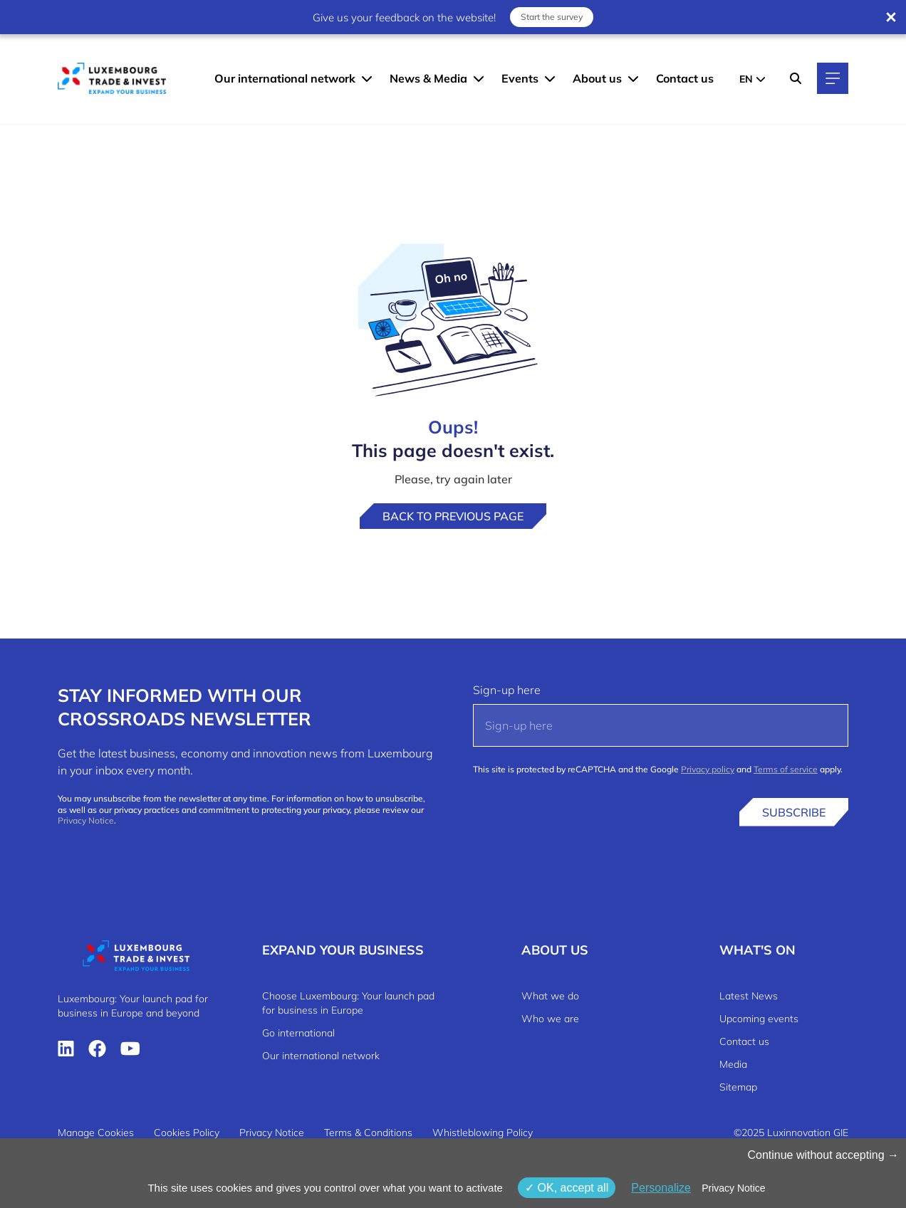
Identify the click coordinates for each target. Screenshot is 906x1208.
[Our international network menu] (367, 78)
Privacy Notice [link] (733, 1188)
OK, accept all (566, 1188)
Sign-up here (507, 690)
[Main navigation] (832, 78)
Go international (298, 1032)
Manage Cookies (96, 1132)
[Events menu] (550, 78)
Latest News (748, 995)
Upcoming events (758, 1018)
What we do (550, 995)
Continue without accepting (823, 1155)
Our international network (284, 78)
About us (597, 78)
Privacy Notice (86, 820)
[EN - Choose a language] (752, 78)
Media (733, 1064)
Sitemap (738, 1087)
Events (519, 78)
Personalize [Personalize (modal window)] (661, 1188)
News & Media (428, 78)
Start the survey (552, 16)
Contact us (685, 78)
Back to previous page (453, 516)
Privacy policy (707, 769)
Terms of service (786, 769)
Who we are (550, 1018)
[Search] (795, 78)
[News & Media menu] (478, 78)
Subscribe (794, 812)
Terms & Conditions (368, 1132)
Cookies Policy (186, 1132)
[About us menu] (633, 78)
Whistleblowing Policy (482, 1132)
